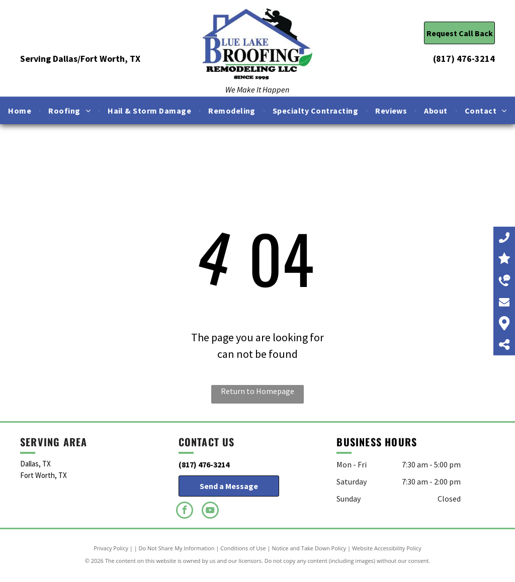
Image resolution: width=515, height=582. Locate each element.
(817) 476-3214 (464, 58)
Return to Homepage (257, 391)
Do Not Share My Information (177, 548)
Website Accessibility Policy (386, 548)
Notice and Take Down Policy (309, 548)
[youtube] (210, 511)
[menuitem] (21, 110)
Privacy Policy (111, 548)
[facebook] (184, 511)
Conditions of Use (243, 548)
